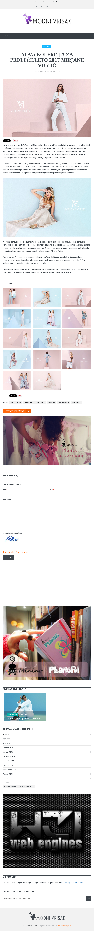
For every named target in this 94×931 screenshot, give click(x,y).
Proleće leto (28, 402)
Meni (6, 36)
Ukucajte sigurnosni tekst (12, 533)
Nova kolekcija (16, 402)
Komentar (7, 500)
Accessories (12, 714)
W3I (59, 926)
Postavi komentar (18, 411)
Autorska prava (66, 926)
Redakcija (46, 2)
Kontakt (56, 2)
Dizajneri (46, 46)
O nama (37, 2)
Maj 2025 (6, 734)
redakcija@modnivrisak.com (72, 883)
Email (51, 490)
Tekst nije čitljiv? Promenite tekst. (16, 552)
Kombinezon (76, 402)
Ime (5, 490)
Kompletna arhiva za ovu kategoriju (18, 786)
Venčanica (51, 402)
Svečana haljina (63, 402)
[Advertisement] (47, 585)
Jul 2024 (6, 778)
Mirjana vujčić (40, 402)
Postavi (9, 557)
